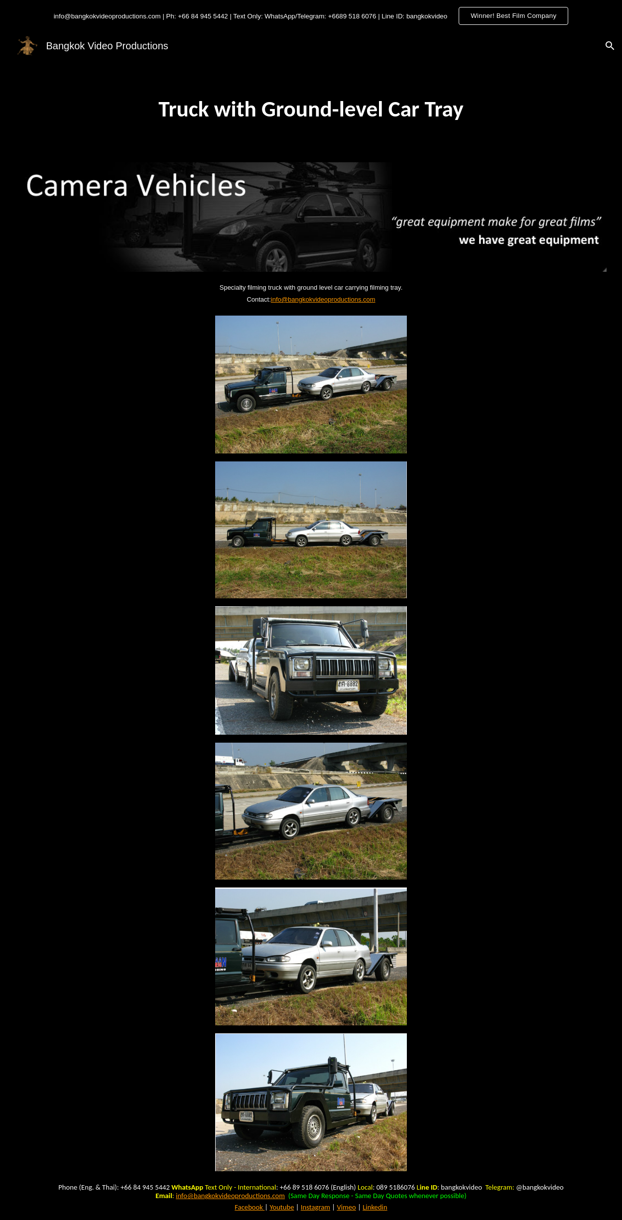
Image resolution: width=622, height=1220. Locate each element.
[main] (311, 109)
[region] (311, 16)
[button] (610, 46)
